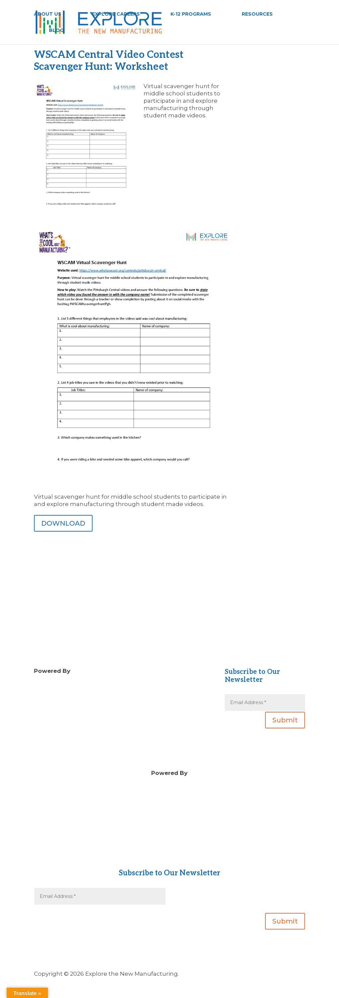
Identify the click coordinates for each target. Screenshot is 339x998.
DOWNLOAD (63, 523)
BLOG (56, 30)
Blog (136, 686)
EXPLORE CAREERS (116, 14)
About (169, 842)
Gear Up (169, 857)
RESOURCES (257, 14)
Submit (285, 720)
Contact (169, 850)
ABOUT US (47, 14)
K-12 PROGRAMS (190, 14)
